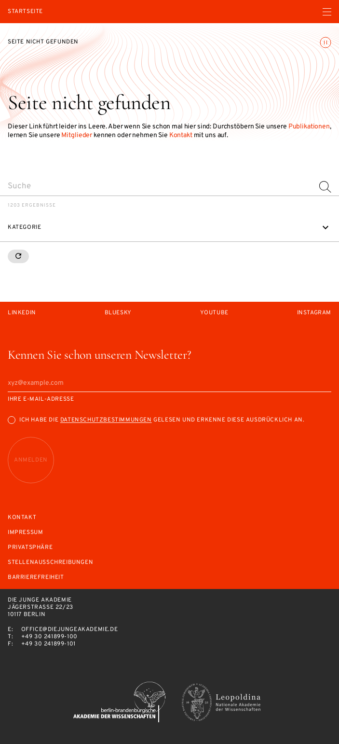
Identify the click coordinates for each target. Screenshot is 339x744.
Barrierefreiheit (36, 577)
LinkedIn (22, 313)
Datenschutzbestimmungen (106, 420)
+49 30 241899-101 (48, 644)
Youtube (214, 313)
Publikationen (309, 127)
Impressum (25, 532)
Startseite (25, 11)
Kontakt (180, 135)
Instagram (314, 313)
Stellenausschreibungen (50, 562)
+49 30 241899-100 (49, 637)
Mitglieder (76, 135)
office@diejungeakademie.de (69, 629)
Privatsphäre (30, 547)
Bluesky (118, 313)
